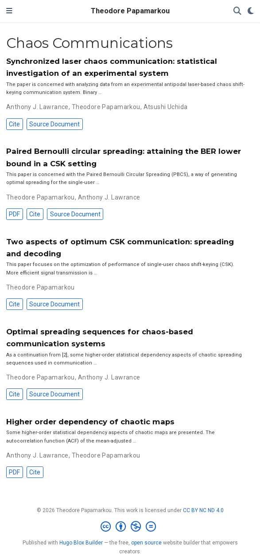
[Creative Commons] (130, 527)
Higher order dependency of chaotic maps (90, 421)
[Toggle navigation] (9, 11)
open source (146, 543)
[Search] (237, 11)
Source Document (54, 124)
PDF (14, 214)
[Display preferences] (251, 11)
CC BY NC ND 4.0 (203, 510)
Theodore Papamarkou (130, 11)
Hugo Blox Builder (81, 543)
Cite (14, 124)
